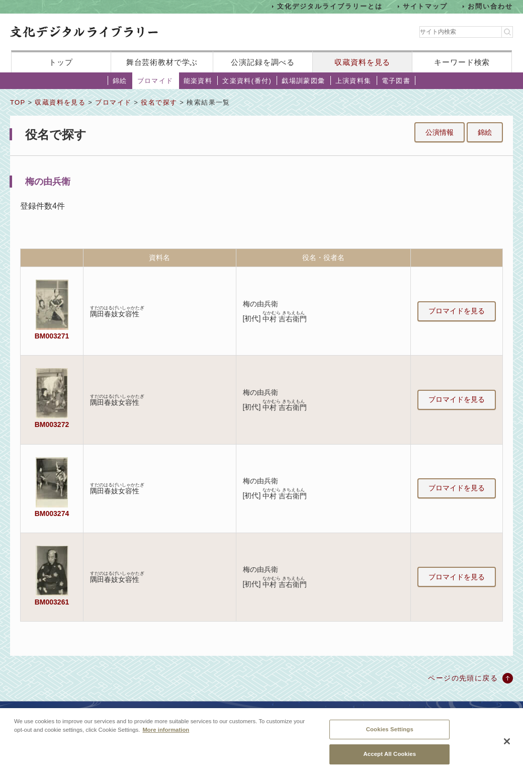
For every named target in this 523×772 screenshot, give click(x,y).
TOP (17, 102)
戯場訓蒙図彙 (303, 80)
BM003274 (52, 513)
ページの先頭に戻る (463, 678)
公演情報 (439, 132)
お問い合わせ (490, 6)
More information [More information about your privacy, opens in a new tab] (165, 735)
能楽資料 (198, 80)
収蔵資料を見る (362, 62)
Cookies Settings (389, 734)
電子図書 (396, 80)
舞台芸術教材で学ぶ (162, 62)
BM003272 (52, 424)
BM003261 (52, 602)
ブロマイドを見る (456, 311)
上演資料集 (353, 80)
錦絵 (120, 80)
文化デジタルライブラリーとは (329, 6)
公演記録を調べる (263, 62)
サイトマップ (425, 6)
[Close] (507, 747)
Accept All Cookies (389, 759)
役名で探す (159, 102)
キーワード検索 (462, 62)
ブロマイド (155, 80)
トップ (61, 62)
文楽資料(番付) (247, 80)
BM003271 (52, 336)
